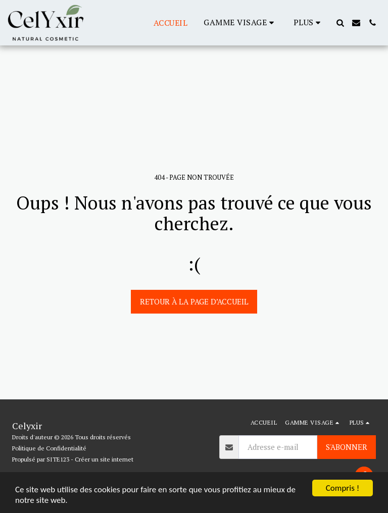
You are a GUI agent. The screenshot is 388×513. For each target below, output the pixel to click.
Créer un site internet (104, 459)
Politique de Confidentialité (49, 448)
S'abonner (346, 447)
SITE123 (57, 459)
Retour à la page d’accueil (194, 301)
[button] (240, 22)
